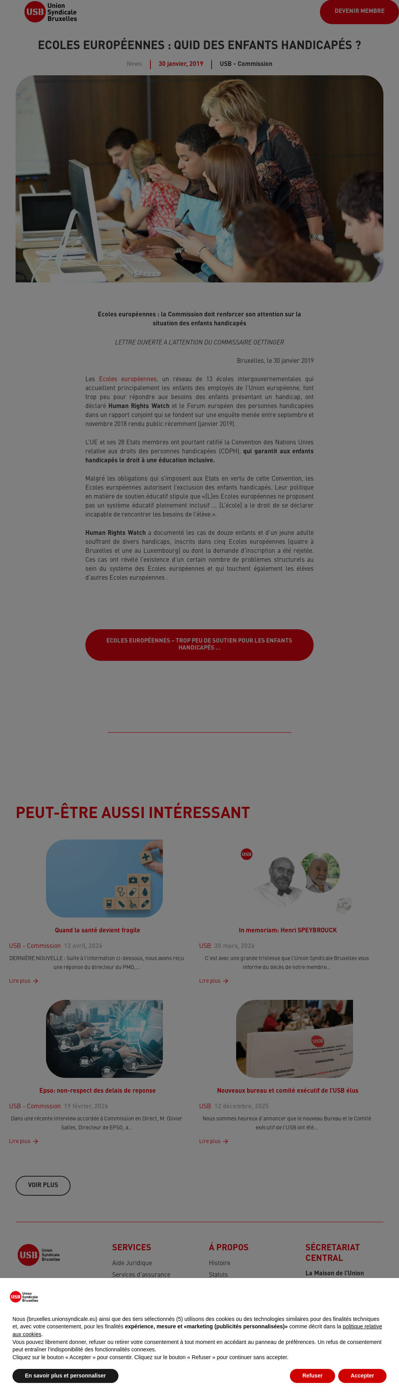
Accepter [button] (362, 1375)
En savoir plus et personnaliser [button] (65, 1375)
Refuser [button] (312, 1375)
